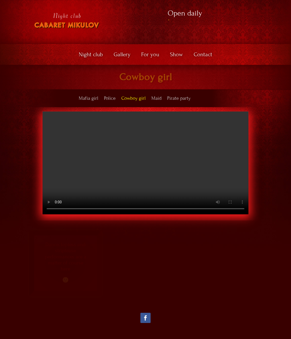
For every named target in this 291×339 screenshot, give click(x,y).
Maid (156, 98)
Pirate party (179, 98)
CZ (269, 3)
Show (176, 55)
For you (150, 55)
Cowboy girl (133, 98)
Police (110, 98)
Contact (203, 55)
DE (275, 8)
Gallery (122, 55)
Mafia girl (88, 98)
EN (277, 3)
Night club (91, 55)
